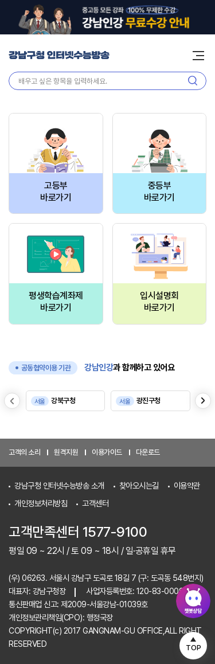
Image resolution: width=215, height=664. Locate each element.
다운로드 (148, 452)
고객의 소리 (24, 452)
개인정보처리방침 (40, 503)
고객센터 (95, 503)
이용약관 (187, 485)
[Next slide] (203, 401)
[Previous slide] (12, 401)
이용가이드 (107, 452)
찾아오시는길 (139, 485)
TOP (193, 647)
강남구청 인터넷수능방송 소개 (59, 485)
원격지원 (66, 452)
